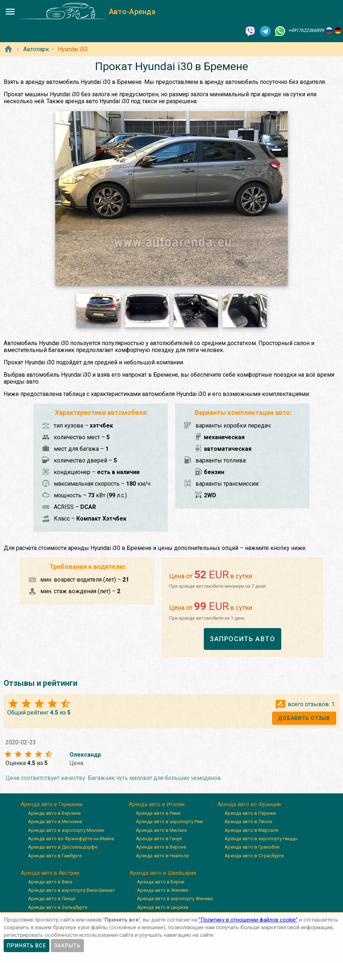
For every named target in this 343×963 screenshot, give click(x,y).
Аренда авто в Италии (157, 804)
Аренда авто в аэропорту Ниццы (261, 838)
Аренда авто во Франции (249, 804)
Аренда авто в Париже (250, 813)
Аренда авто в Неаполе (162, 855)
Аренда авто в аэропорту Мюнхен (66, 830)
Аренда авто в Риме (158, 813)
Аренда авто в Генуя (159, 838)
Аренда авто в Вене (50, 882)
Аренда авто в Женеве (162, 890)
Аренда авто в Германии (51, 804)
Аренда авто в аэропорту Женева (175, 898)
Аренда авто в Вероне (161, 847)
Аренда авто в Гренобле (252, 847)
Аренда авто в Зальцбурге (57, 907)
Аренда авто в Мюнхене (55, 821)
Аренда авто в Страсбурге (254, 855)
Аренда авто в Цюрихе (162, 907)
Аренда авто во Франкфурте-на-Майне (71, 838)
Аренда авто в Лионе (248, 821)
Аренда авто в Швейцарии (163, 873)
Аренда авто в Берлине (54, 813)
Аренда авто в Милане (161, 830)
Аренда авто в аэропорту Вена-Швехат (71, 890)
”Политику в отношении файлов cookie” (248, 920)
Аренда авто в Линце (51, 898)
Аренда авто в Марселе (251, 830)
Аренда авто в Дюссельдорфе (62, 847)
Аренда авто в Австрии (50, 873)
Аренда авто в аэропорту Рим (169, 821)
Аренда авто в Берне (160, 882)
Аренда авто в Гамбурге (55, 855)
